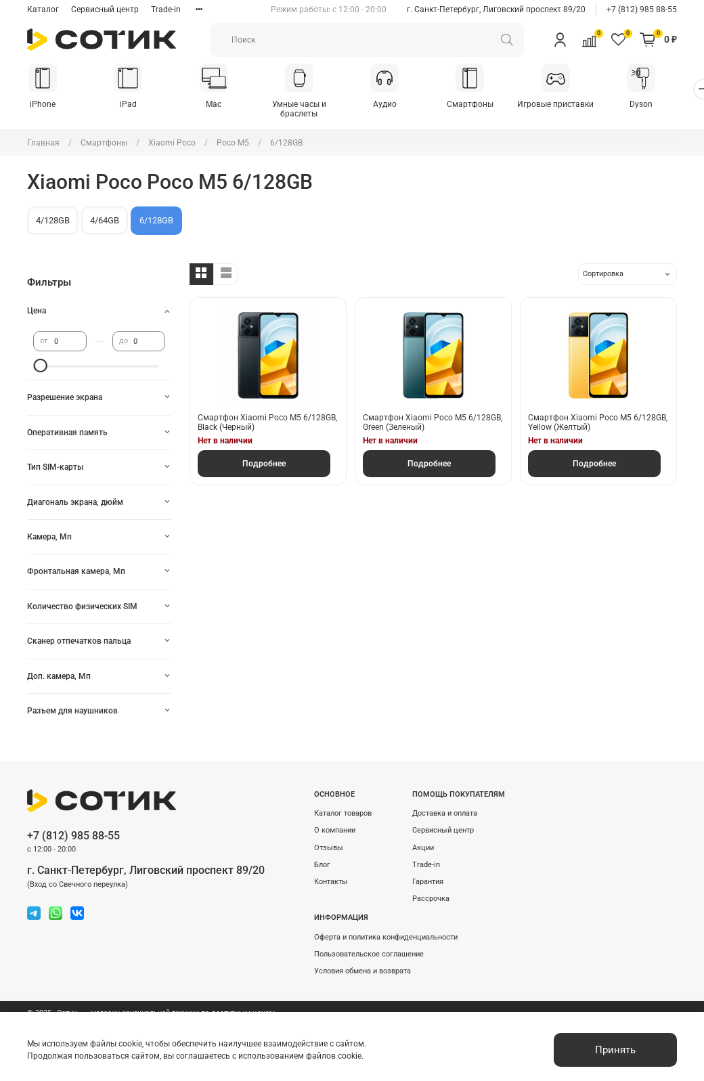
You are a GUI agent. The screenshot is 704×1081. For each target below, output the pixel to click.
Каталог (43, 9)
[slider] (40, 367)
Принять (615, 1050)
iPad (132, 105)
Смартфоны (484, 105)
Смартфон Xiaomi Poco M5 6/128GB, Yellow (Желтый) (597, 423)
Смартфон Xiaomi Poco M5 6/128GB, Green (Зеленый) (432, 423)
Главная (43, 143)
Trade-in (166, 9)
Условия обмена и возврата (362, 971)
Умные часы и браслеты (308, 109)
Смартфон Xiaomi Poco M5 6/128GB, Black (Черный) (267, 423)
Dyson (660, 105)
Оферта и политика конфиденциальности (386, 937)
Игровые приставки (572, 105)
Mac (220, 105)
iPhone (44, 105)
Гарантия (427, 881)
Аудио (396, 105)
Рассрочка (430, 898)
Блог (322, 864)
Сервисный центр (105, 9)
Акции (423, 847)
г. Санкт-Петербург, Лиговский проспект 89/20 (496, 9)
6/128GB (156, 221)
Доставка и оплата (444, 813)
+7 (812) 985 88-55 (642, 9)
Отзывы (328, 847)
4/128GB (53, 221)
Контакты (331, 881)
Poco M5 (233, 143)
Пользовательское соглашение (369, 954)
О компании (334, 830)
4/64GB (104, 221)
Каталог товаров (343, 813)
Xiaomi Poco (172, 143)
